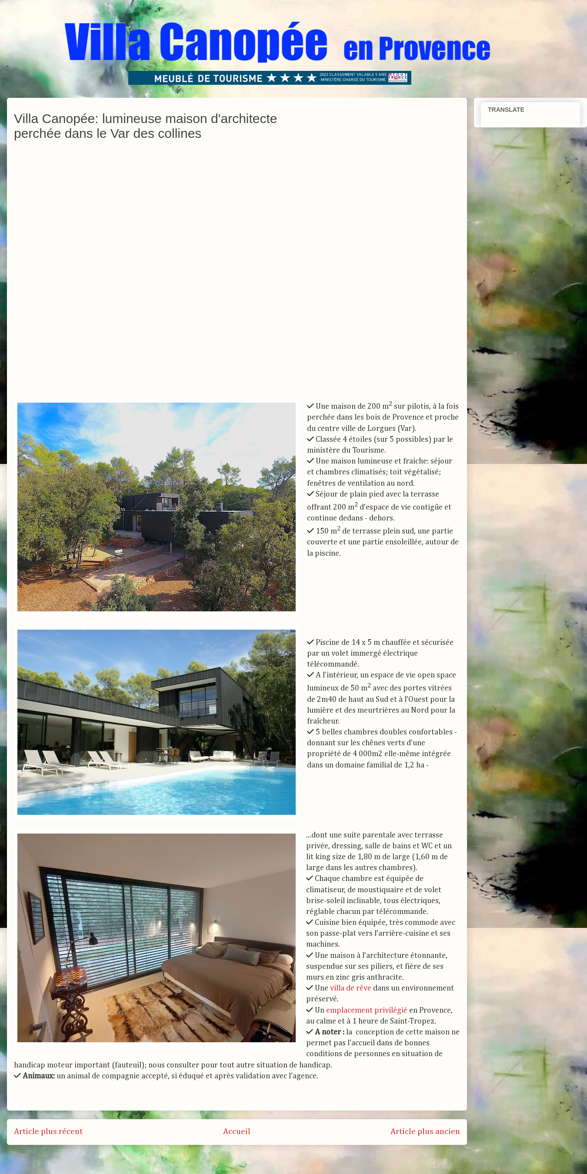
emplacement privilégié (366, 1010)
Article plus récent (48, 1131)
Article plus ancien (425, 1131)
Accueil (236, 1131)
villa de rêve (350, 988)
